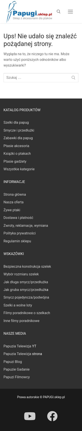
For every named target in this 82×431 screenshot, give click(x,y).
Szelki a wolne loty (17, 305)
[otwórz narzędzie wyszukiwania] (59, 12)
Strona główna (14, 194)
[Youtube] (29, 416)
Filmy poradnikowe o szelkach (26, 313)
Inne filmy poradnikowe (21, 321)
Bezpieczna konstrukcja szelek (27, 266)
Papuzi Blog (12, 362)
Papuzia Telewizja (17, 346)
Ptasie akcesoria (16, 146)
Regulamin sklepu (17, 241)
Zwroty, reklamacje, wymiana (25, 225)
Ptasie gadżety (14, 161)
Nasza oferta (13, 202)
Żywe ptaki (11, 210)
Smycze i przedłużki (18, 130)
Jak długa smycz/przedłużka (25, 282)
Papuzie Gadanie (16, 369)
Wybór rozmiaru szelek (21, 274)
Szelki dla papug (16, 122)
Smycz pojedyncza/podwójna (26, 297)
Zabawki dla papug (18, 138)
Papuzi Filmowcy (16, 377)
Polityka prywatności (19, 233)
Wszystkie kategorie (19, 169)
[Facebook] (52, 416)
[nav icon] (70, 11)
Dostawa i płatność (18, 218)
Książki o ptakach (17, 153)
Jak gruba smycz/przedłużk (24, 290)
